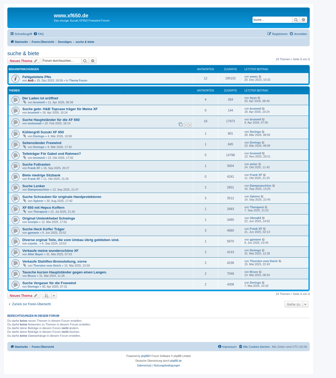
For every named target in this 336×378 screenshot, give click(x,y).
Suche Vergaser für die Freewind (49, 283)
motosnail (34, 123)
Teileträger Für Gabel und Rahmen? (51, 154)
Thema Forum (78, 80)
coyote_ (33, 243)
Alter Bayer (35, 254)
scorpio (33, 221)
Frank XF (34, 168)
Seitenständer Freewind (41, 143)
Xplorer (38, 200)
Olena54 (255, 217)
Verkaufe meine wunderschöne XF (50, 251)
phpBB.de (176, 360)
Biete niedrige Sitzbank (41, 175)
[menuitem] (38, 34)
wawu (254, 76)
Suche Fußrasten (36, 164)
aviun (254, 164)
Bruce (32, 275)
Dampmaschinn (38, 189)
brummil (39, 102)
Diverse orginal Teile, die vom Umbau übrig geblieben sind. (70, 240)
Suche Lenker (33, 186)
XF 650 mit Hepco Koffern (43, 208)
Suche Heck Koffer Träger (43, 229)
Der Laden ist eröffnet (40, 98)
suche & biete (23, 53)
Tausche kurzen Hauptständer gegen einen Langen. (64, 272)
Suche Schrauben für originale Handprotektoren (61, 197)
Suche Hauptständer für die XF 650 (51, 120)
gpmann (33, 232)
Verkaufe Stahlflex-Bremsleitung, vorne (54, 261)
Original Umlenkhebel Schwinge (48, 218)
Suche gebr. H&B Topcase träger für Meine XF (60, 109)
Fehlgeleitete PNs (36, 77)
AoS (31, 80)
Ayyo (253, 97)
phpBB (145, 356)
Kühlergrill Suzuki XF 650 (43, 132)
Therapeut (40, 211)
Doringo (38, 136)
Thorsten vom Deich (47, 265)
